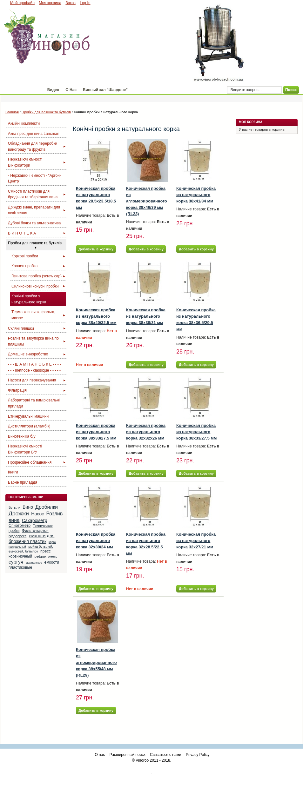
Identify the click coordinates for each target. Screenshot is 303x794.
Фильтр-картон (35, 530)
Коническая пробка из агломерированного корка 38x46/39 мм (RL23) (146, 201)
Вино (28, 507)
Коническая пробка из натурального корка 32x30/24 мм (95, 540)
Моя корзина (50, 3)
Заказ (70, 3)
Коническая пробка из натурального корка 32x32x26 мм (145, 431)
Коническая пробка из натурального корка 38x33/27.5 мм (96, 431)
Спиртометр (19, 525)
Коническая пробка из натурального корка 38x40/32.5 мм (96, 316)
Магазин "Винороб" (22, 90)
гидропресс (17, 536)
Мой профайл (22, 3)
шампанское (33, 562)
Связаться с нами (165, 754)
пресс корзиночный (30, 553)
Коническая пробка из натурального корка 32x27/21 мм (196, 540)
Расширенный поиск (127, 754)
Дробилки (46, 507)
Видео (53, 90)
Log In (85, 3)
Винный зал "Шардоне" (105, 90)
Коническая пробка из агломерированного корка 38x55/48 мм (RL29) (96, 662)
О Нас (71, 90)
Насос (37, 513)
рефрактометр (46, 556)
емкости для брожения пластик (31, 538)
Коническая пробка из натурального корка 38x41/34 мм (196, 194)
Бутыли (14, 507)
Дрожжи (19, 513)
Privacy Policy (198, 754)
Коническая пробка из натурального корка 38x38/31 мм (145, 316)
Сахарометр (34, 520)
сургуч (16, 562)
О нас (100, 754)
